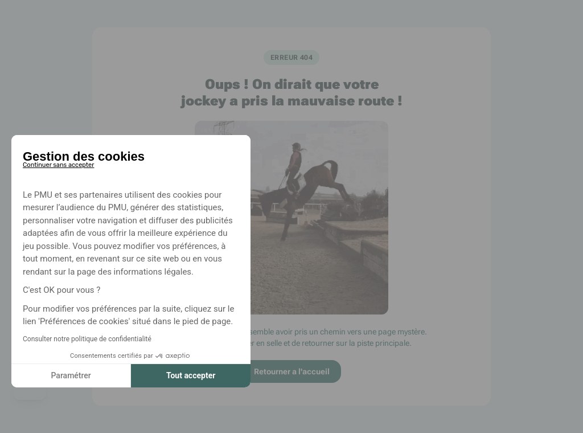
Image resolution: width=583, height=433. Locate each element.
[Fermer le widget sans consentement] (58, 163)
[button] (29, 393)
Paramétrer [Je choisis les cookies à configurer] (71, 375)
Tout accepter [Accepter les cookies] (190, 375)
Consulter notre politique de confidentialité (87, 339)
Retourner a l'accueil (292, 371)
